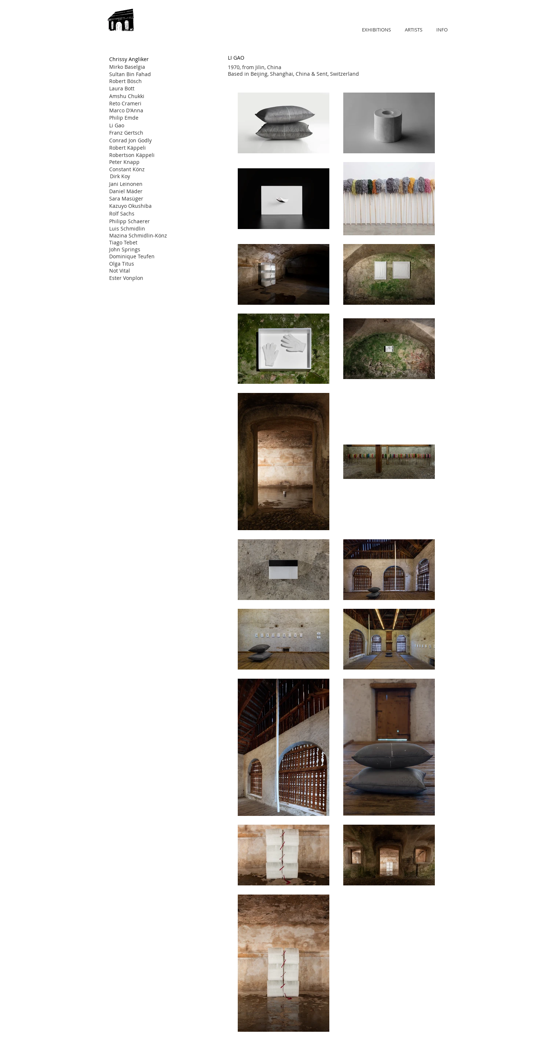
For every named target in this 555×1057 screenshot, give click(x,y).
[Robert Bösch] (135, 81)
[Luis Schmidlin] (135, 228)
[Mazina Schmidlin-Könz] (138, 235)
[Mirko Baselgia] (135, 67)
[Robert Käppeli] (135, 147)
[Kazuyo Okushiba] (135, 206)
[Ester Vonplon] (135, 277)
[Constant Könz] (135, 169)
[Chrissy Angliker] (139, 59)
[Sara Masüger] (135, 198)
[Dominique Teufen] (135, 256)
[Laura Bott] (135, 88)
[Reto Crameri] (135, 103)
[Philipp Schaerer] (135, 221)
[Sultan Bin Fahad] (135, 74)
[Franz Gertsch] (135, 132)
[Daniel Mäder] (135, 191)
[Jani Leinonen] (135, 183)
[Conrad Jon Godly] (135, 140)
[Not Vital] (135, 270)
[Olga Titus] (136, 263)
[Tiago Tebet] (136, 242)
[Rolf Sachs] (135, 213)
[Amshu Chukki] (135, 96)
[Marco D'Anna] (135, 110)
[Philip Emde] (135, 117)
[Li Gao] (135, 125)
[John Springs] (135, 249)
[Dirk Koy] (136, 176)
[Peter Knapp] (135, 161)
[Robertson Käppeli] (135, 154)
